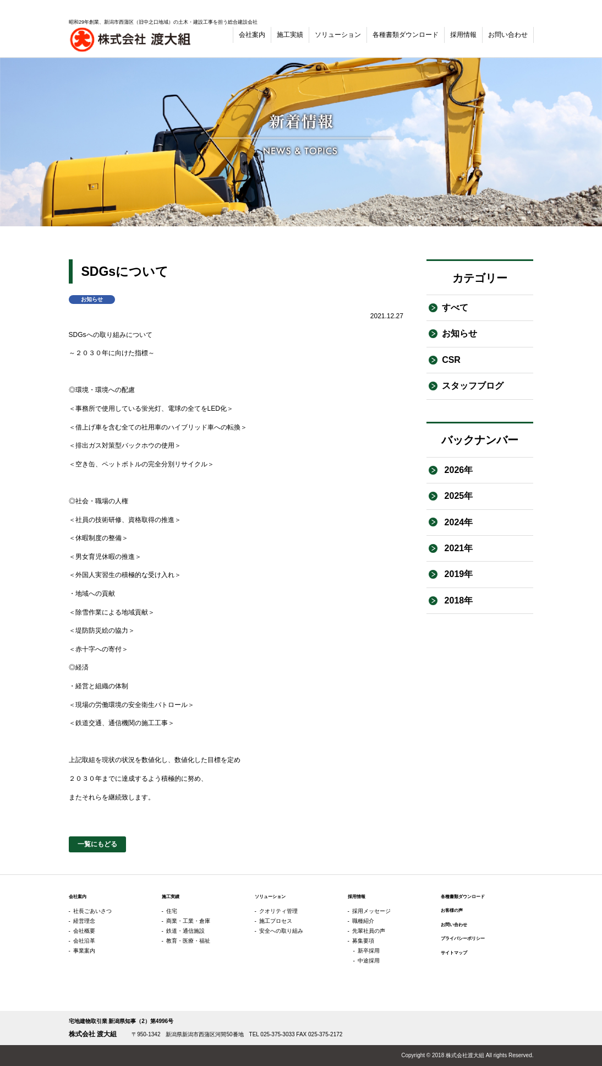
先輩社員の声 (368, 931)
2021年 (457, 548)
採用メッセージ (371, 911)
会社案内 (252, 35)
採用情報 (463, 35)
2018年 (457, 600)
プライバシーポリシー (463, 938)
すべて (455, 307)
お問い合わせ (508, 35)
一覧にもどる (97, 844)
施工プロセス (275, 921)
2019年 (457, 574)
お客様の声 (452, 910)
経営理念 (84, 921)
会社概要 (84, 931)
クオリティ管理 (278, 911)
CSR (451, 360)
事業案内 (84, 951)
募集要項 (363, 941)
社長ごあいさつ (92, 911)
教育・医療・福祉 (188, 941)
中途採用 (369, 961)
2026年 (457, 470)
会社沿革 (84, 941)
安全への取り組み (281, 931)
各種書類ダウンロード (406, 35)
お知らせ (459, 333)
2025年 (457, 496)
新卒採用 (369, 951)
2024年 (457, 522)
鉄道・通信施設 (185, 931)
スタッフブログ (473, 385)
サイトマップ (454, 952)
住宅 (171, 911)
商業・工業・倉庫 (188, 921)
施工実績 (290, 35)
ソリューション (338, 35)
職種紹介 (363, 921)
